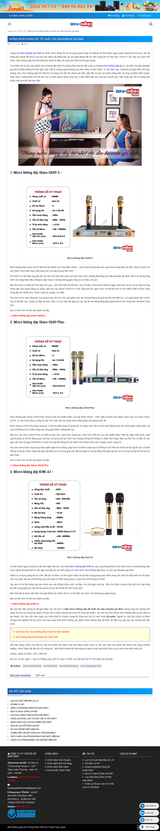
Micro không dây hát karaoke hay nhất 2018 (37, 637)
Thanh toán (144, 15)
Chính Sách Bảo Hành (58, 767)
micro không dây (50, 666)
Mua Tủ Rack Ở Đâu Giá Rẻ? (24, 711)
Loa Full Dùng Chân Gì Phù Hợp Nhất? (29, 715)
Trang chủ (12, 31)
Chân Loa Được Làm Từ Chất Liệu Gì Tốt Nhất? (33, 719)
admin (26, 44)
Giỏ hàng (113, 15)
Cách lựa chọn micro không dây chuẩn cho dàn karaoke (42, 632)
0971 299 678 (25, 777)
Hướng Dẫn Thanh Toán (58, 770)
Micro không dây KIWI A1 (26, 604)
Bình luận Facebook (20, 675)
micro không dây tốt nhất (91, 666)
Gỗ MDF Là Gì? (17, 704)
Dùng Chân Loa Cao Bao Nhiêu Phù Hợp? (31, 722)
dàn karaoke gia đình (31, 53)
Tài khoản (128, 15)
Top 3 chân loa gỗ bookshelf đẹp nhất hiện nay (35, 736)
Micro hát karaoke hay (32, 666)
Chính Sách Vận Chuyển (59, 760)
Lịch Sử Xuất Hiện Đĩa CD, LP (24, 701)
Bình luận (40, 675)
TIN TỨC (22, 31)
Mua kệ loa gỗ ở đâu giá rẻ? (24, 726)
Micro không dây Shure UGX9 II (29, 315)
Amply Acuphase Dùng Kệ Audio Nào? (29, 708)
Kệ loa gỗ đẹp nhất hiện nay (24, 729)
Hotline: (21, 15)
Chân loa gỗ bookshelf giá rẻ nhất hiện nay (33, 740)
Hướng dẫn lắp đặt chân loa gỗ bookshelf (33, 733)
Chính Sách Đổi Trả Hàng (59, 763)
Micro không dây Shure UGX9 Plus (31, 465)
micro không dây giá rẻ (68, 666)
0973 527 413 (22, 806)
